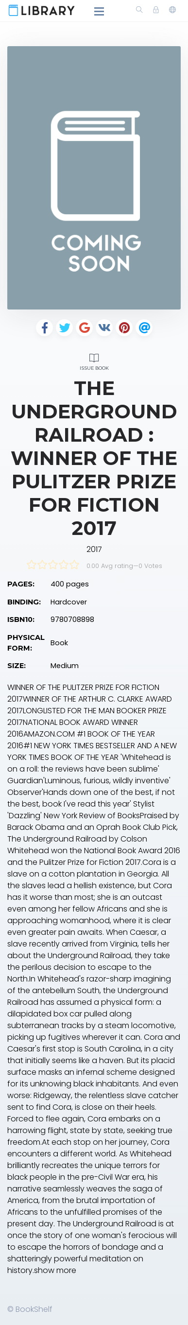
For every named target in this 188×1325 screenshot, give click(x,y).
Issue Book (94, 361)
